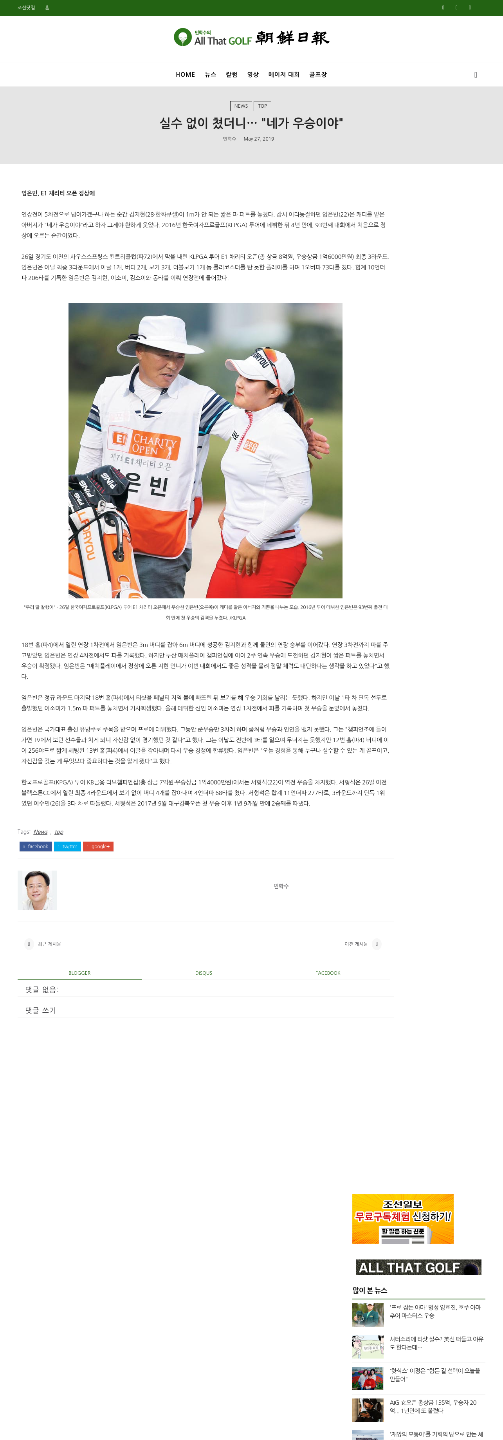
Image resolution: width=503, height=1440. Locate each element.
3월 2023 (359, 873)
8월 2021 (359, 1031)
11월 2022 (361, 910)
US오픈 (365, 532)
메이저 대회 (284, 72)
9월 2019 (359, 1227)
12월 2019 (361, 1199)
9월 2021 (359, 1022)
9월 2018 (359, 1339)
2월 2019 (359, 1292)
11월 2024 (361, 686)
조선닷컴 (31, 7)
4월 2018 (359, 1385)
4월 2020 (359, 1162)
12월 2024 (361, 677)
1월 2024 (359, 779)
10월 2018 (361, 1329)
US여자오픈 (370, 519)
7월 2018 (359, 1358)
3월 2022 (359, 966)
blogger (74, 1025)
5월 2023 (359, 854)
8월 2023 (359, 826)
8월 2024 (359, 714)
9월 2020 (359, 1115)
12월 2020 (361, 1087)
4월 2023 (359, 863)
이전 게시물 (296, 994)
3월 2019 (359, 1283)
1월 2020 (359, 1189)
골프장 (318, 72)
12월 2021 (361, 994)
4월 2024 (359, 752)
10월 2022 (361, 919)
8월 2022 (359, 929)
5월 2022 (359, 947)
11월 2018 (361, 1320)
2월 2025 (359, 658)
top (262, 109)
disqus (176, 1025)
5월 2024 (359, 742)
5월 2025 (359, 631)
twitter (72, 893)
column (367, 559)
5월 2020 (359, 1152)
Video (364, 545)
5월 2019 (359, 1264)
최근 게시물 (55, 994)
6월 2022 (359, 938)
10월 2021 (361, 1012)
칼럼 (232, 72)
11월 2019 (361, 1208)
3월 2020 (359, 1171)
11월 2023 (361, 798)
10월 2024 (361, 696)
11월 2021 (361, 1003)
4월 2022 (359, 956)
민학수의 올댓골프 (245, 1429)
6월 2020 (359, 1143)
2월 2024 (359, 770)
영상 (253, 72)
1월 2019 (359, 1301)
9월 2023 (359, 817)
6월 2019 (359, 1255)
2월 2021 (359, 1068)
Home (185, 72)
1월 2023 (359, 891)
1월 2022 (359, 985)
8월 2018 (359, 1348)
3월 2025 (359, 649)
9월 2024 (359, 705)
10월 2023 (361, 808)
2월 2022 (359, 975)
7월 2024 (359, 723)
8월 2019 (359, 1236)
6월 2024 (359, 733)
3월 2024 (359, 761)
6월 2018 (359, 1367)
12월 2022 (361, 901)
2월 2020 (359, 1180)
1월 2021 (359, 1078)
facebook (41, 893)
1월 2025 (359, 668)
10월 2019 (361, 1218)
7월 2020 (359, 1134)
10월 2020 (361, 1106)
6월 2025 (359, 621)
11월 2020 (361, 1096)
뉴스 (210, 72)
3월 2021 (359, 1059)
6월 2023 (359, 845)
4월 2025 (359, 640)
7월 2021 (359, 1041)
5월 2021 (359, 1050)
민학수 (229, 143)
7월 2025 (359, 612)
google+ (103, 893)
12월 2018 (361, 1311)
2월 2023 (359, 882)
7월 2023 (359, 835)
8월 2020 (359, 1124)
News (241, 109)
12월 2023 (361, 789)
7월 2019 (359, 1245)
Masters (367, 492)
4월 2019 (359, 1274)
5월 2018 (359, 1376)
